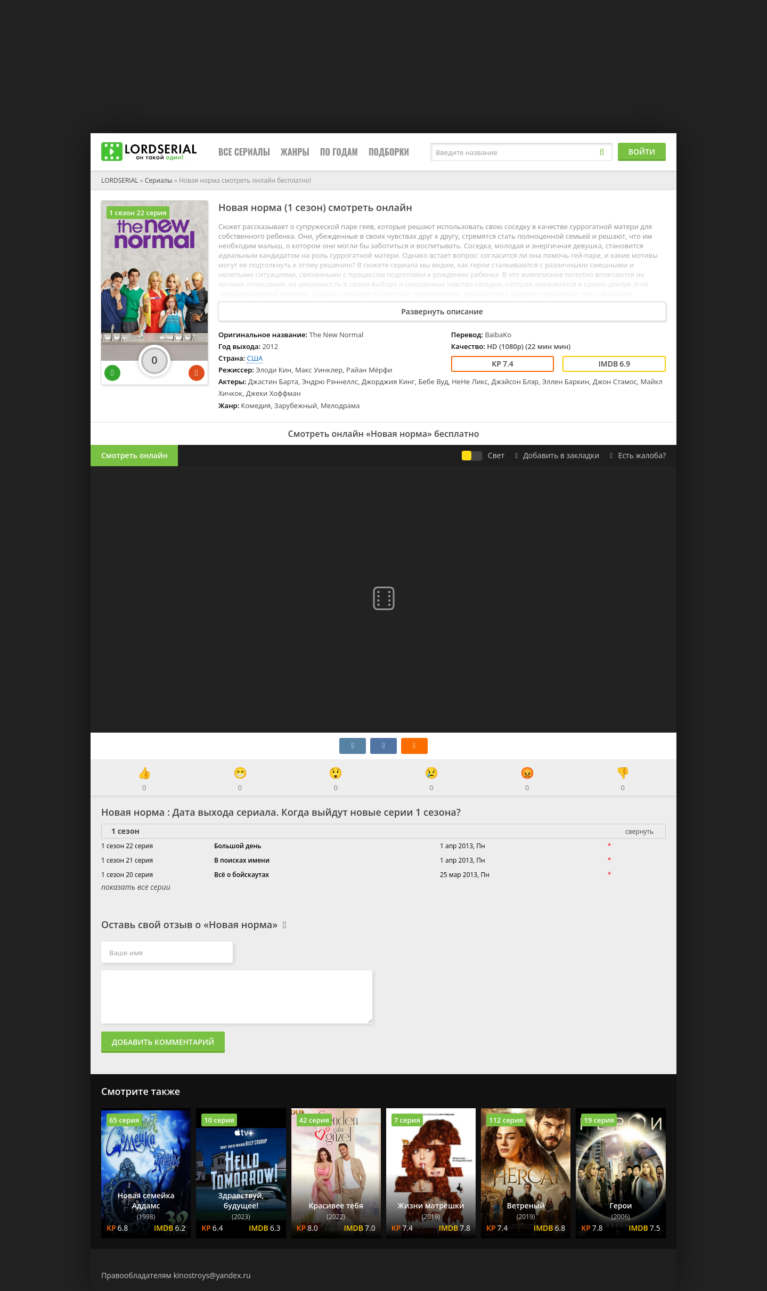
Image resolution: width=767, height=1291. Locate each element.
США (255, 358)
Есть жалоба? (638, 455)
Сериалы (159, 180)
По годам (339, 151)
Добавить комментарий (163, 1042)
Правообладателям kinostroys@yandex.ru (176, 1275)
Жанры (295, 151)
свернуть (639, 831)
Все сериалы (244, 151)
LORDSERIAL (119, 180)
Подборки (389, 151)
